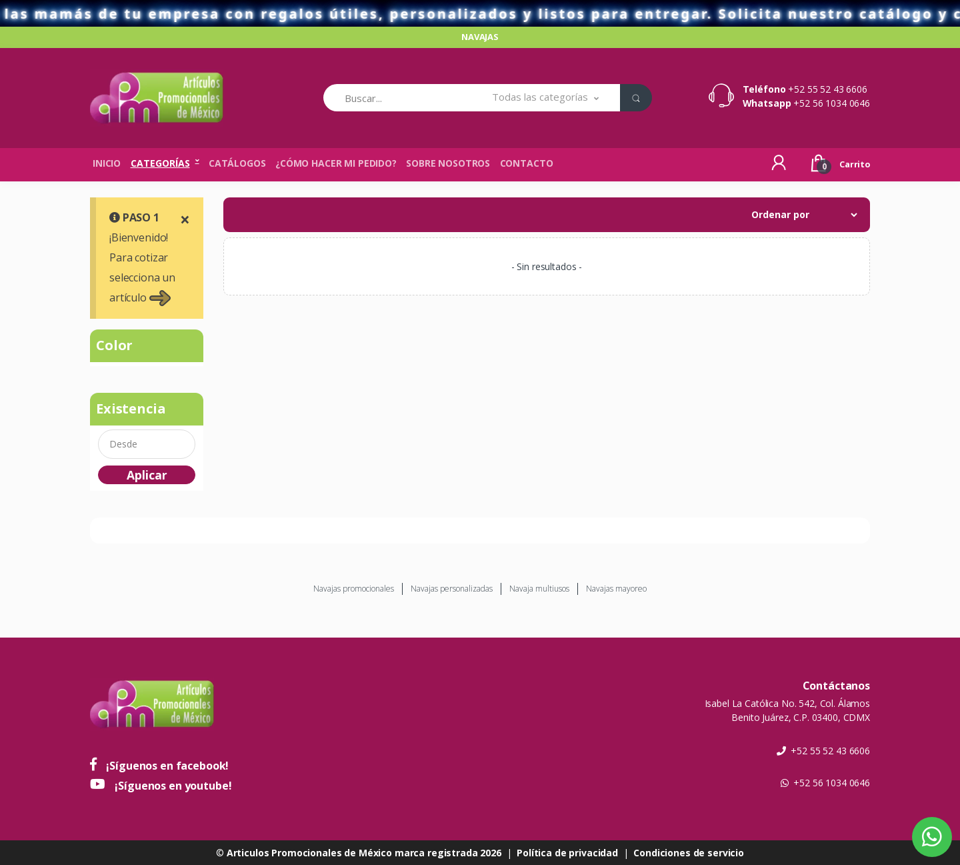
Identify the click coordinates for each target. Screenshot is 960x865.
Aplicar (147, 475)
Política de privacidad (567, 852)
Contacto (526, 163)
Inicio (107, 163)
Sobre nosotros (448, 163)
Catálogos (237, 163)
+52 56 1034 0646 (831, 103)
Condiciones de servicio (688, 852)
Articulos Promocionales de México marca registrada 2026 (364, 852)
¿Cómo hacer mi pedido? (336, 163)
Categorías (160, 163)
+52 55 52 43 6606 (827, 89)
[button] (546, 97)
